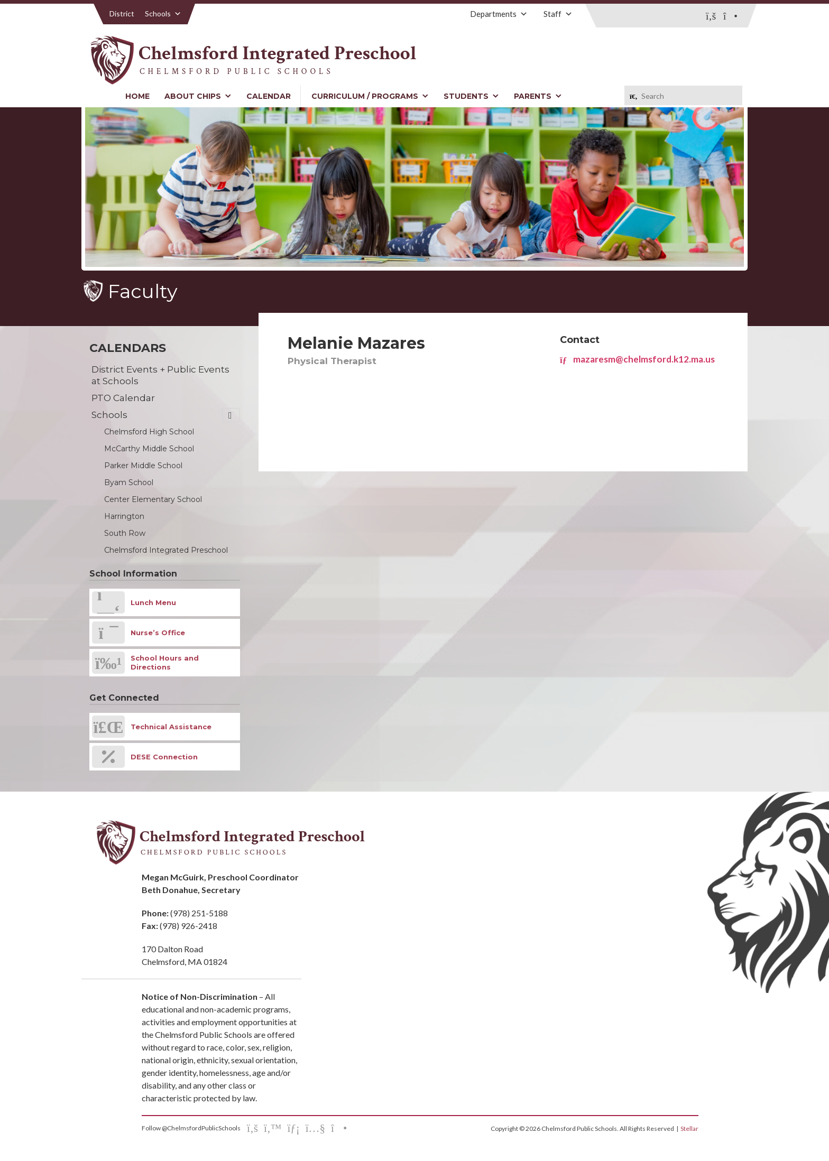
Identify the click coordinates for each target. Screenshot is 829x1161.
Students (471, 96)
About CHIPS (198, 96)
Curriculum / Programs (370, 96)
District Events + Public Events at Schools (160, 375)
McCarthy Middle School (149, 448)
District (121, 13)
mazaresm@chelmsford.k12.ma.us (637, 359)
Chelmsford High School (149, 431)
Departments (499, 13)
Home (137, 96)
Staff (558, 13)
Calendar (268, 96)
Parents (538, 96)
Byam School (128, 482)
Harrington (124, 516)
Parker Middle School (143, 465)
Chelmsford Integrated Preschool (166, 550)
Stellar (689, 1128)
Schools (163, 13)
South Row (124, 533)
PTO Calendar (123, 398)
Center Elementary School (153, 499)
